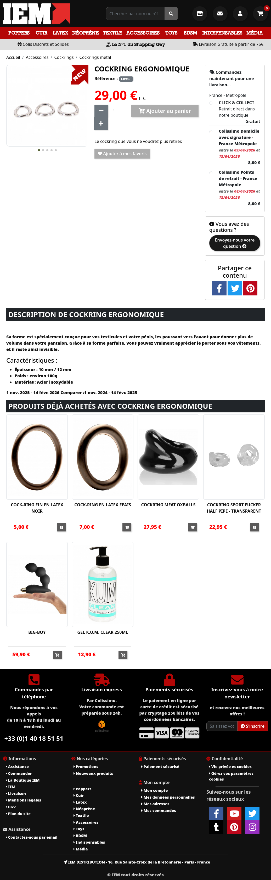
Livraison (16, 793)
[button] (39, 150)
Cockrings (64, 57)
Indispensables (222, 33)
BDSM (190, 33)
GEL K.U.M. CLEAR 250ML (102, 632)
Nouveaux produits (93, 773)
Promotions (86, 766)
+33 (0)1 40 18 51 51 (34, 738)
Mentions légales (23, 800)
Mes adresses (155, 803)
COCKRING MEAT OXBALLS (168, 505)
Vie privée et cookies (230, 766)
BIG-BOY (37, 632)
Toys (171, 33)
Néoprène (85, 33)
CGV (11, 806)
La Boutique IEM (22, 780)
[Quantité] (114, 111)
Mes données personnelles (168, 797)
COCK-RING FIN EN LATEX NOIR (37, 508)
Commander (19, 773)
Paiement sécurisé (160, 766)
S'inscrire (252, 726)
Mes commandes (158, 810)
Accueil (13, 57)
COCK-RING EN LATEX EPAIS (102, 505)
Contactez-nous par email (31, 837)
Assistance (17, 766)
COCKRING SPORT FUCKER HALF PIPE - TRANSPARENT (234, 508)
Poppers (19, 33)
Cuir (41, 33)
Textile (112, 33)
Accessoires (143, 33)
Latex (60, 33)
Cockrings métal (95, 57)
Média (254, 33)
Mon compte (154, 790)
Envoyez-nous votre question (235, 243)
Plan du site (18, 813)
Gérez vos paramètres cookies (231, 776)
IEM (10, 786)
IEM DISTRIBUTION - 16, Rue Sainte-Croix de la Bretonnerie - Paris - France (137, 862)
